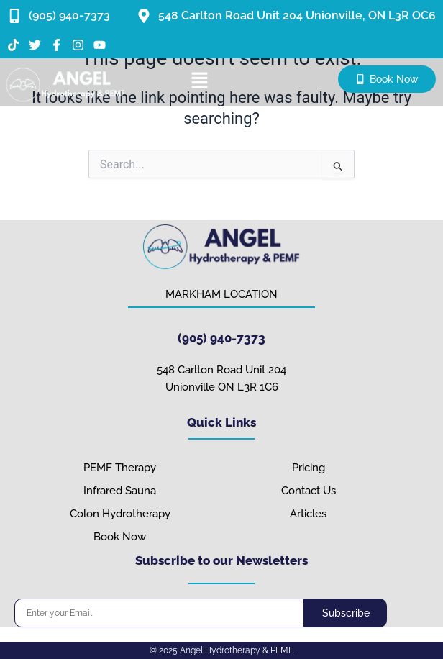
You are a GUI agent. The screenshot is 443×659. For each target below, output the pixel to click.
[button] (200, 81)
